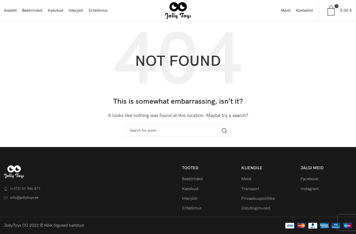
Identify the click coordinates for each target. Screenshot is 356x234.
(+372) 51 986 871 (25, 188)
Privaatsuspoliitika (258, 198)
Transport (250, 188)
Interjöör (190, 198)
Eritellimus (192, 208)
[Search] (178, 131)
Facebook (310, 179)
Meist (246, 179)
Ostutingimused (255, 208)
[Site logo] (178, 10)
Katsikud (190, 188)
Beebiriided (192, 179)
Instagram (310, 188)
